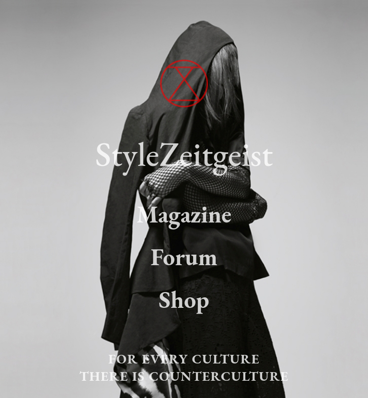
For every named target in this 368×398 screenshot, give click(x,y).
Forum (184, 256)
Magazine (184, 214)
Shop (184, 299)
